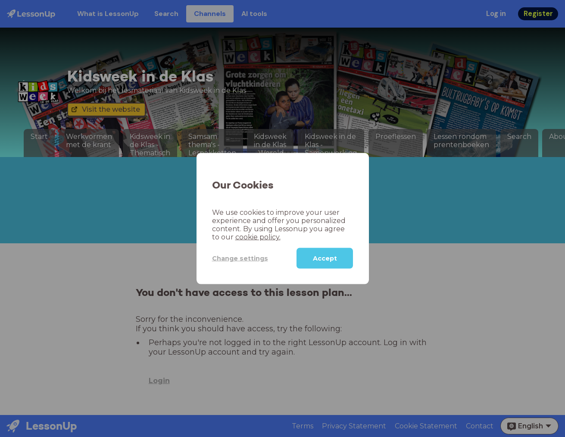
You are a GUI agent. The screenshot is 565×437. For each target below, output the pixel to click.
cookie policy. (258, 237)
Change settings (240, 258)
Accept (325, 258)
